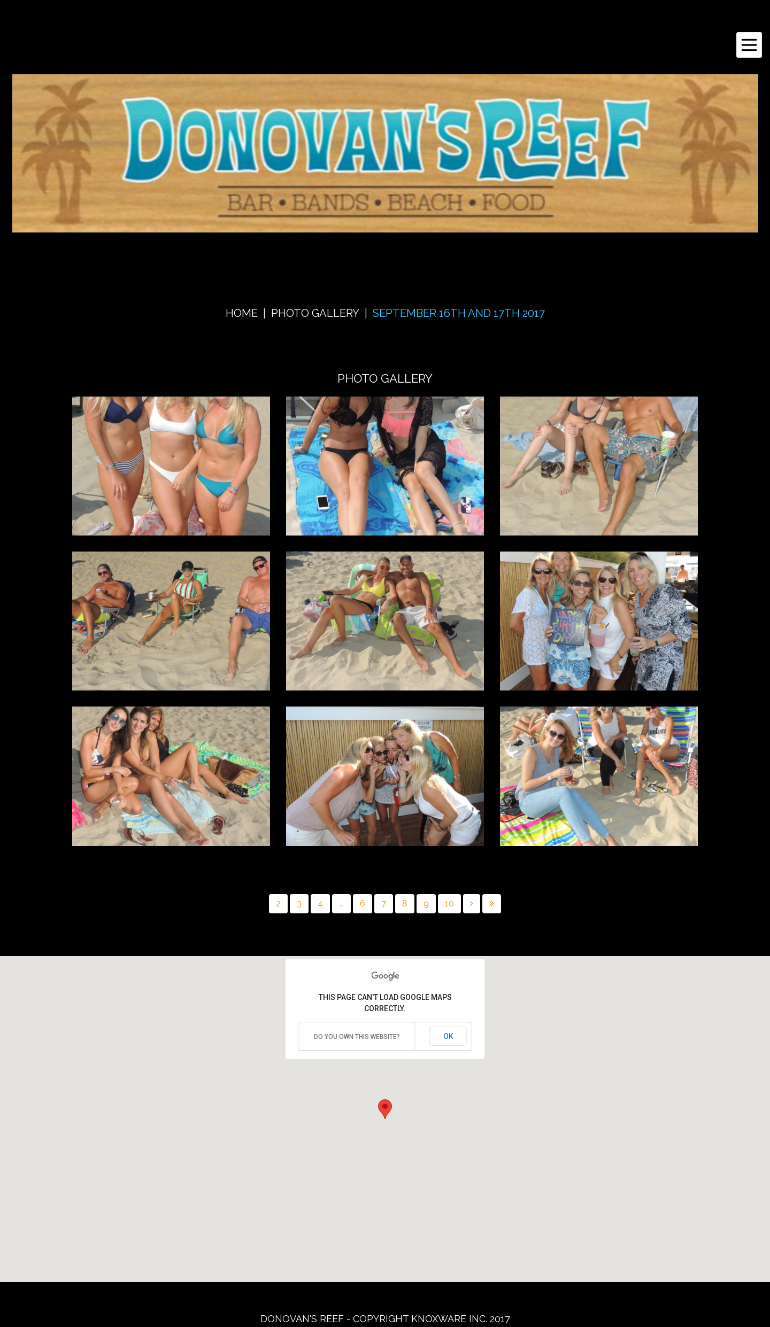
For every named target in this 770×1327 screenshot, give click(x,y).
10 (449, 903)
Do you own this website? (357, 1037)
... (341, 903)
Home (242, 313)
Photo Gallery (315, 313)
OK (448, 1036)
